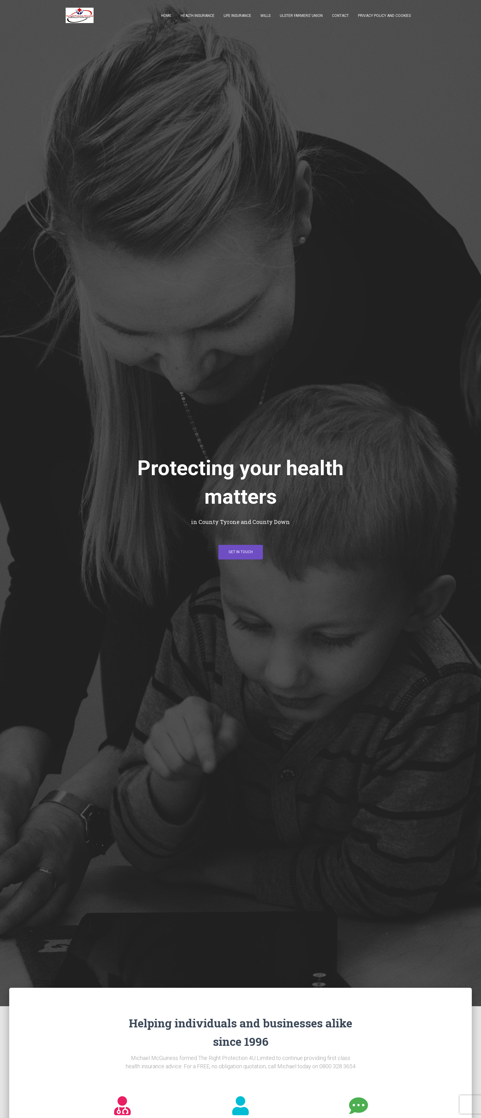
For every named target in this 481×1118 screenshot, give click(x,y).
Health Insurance (197, 16)
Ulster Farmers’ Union (301, 16)
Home (166, 16)
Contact (340, 16)
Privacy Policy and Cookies (384, 16)
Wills (265, 16)
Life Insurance (237, 16)
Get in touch (241, 554)
